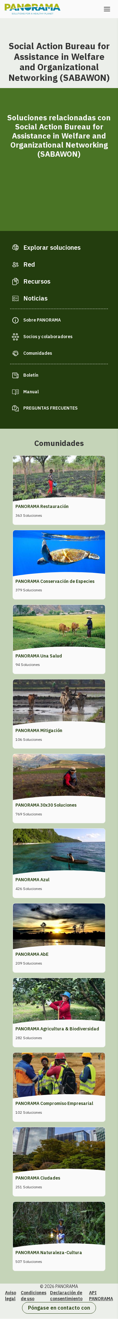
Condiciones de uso (33, 1296)
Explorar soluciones (52, 247)
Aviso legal (10, 1296)
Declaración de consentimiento (66, 1296)
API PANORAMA (101, 1296)
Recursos (36, 281)
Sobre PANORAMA (42, 320)
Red (29, 264)
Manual (31, 392)
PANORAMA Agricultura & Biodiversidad (57, 1029)
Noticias (35, 298)
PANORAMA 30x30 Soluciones (45, 805)
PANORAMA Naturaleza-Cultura (48, 1252)
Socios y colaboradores (47, 336)
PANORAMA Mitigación (38, 730)
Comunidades (37, 353)
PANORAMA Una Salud (38, 656)
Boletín (30, 375)
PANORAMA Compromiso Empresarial (54, 1103)
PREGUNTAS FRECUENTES (50, 408)
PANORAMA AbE (31, 954)
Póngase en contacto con (59, 1308)
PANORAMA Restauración (42, 506)
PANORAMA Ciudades (37, 1178)
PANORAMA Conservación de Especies (54, 581)
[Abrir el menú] (107, 9)
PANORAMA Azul (32, 879)
